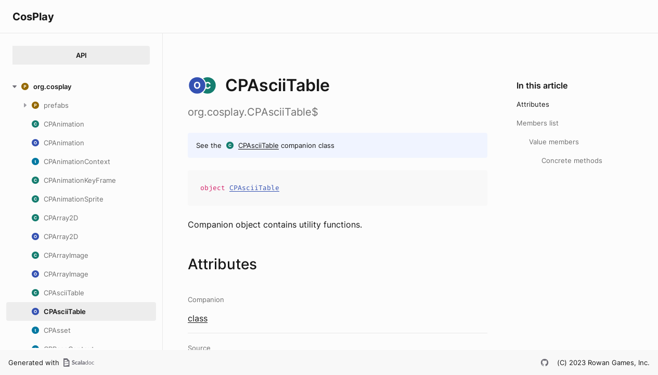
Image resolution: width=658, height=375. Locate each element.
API (81, 55)
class (198, 318)
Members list (538, 123)
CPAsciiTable (258, 145)
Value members (554, 142)
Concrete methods (571, 160)
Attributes (533, 104)
